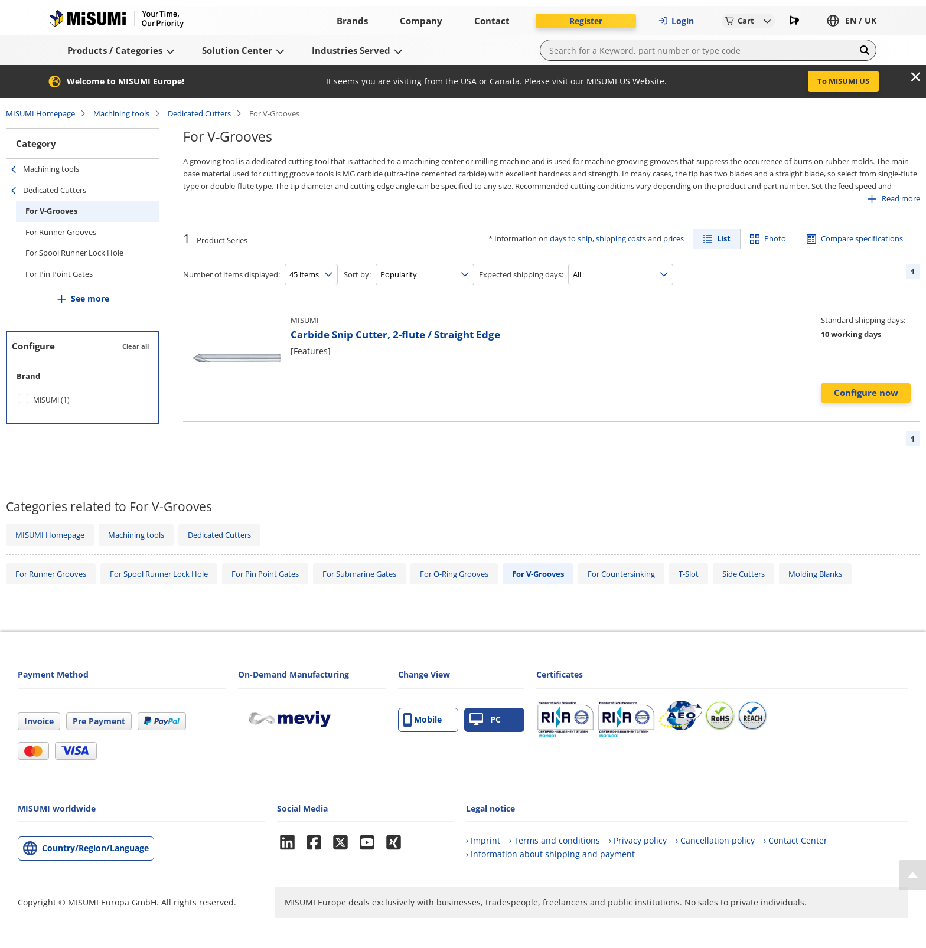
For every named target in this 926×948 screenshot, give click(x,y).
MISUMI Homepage (40, 113)
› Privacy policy (638, 840)
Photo (775, 238)
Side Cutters (743, 573)
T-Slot (689, 573)
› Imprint (483, 840)
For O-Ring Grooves (454, 573)
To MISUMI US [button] (843, 81)
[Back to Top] (912, 875)
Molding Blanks (815, 573)
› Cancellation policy (715, 840)
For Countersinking (621, 573)
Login (676, 21)
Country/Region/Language (95, 848)
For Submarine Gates (359, 573)
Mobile (422, 720)
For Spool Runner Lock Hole (74, 252)
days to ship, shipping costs (598, 238)
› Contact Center (795, 840)
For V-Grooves (51, 210)
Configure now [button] (866, 392)
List (724, 238)
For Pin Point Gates (59, 274)
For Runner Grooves (60, 232)
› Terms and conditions (554, 840)
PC (485, 720)
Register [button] (585, 21)
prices (673, 238)
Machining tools (121, 113)
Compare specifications (862, 238)
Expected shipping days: (521, 274)
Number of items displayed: (231, 274)
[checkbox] (82, 399)
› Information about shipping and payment (550, 853)
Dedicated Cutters (199, 113)
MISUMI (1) (51, 400)
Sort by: (357, 274)
